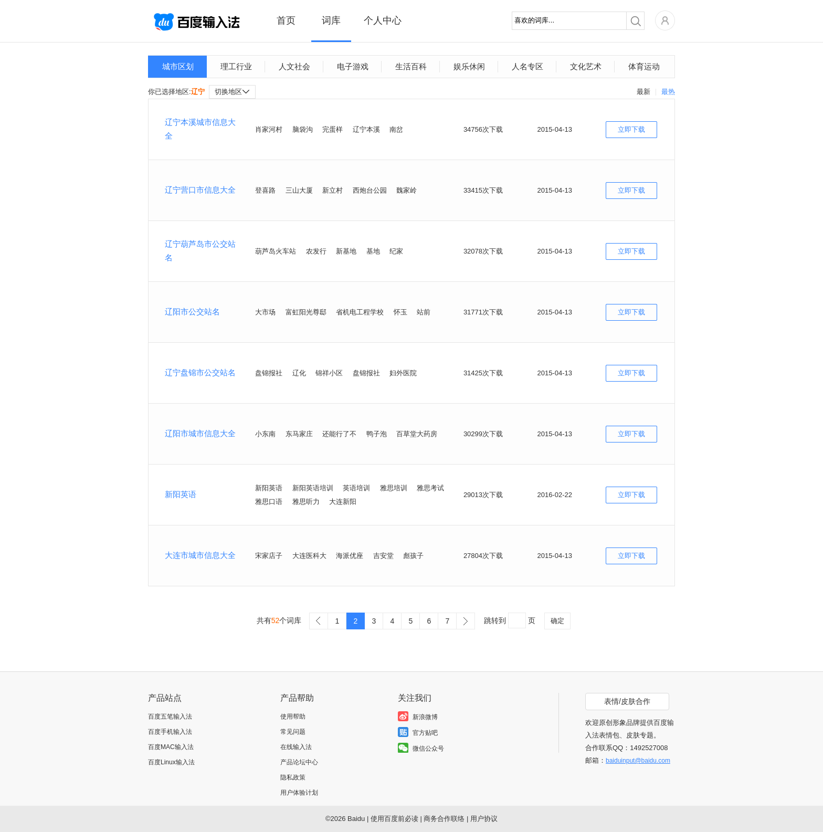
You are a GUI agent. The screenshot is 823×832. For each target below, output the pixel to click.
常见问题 (292, 731)
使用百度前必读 (394, 819)
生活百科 (411, 66)
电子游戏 (352, 66)
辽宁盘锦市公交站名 (200, 372)
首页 (286, 20)
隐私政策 (292, 777)
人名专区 (527, 66)
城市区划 (178, 66)
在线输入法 (296, 747)
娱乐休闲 (469, 66)
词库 (331, 20)
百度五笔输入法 (170, 716)
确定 (557, 621)
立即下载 (631, 129)
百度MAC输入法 (171, 747)
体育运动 (644, 66)
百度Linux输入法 (171, 762)
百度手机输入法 (170, 731)
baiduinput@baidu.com (638, 760)
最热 (668, 92)
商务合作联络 (444, 819)
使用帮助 (292, 716)
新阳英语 (180, 494)
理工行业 (236, 66)
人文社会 (294, 66)
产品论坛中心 (299, 762)
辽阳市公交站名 (192, 311)
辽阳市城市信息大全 (200, 433)
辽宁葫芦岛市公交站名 (200, 250)
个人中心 (383, 20)
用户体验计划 (299, 792)
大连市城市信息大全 (200, 555)
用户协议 (484, 819)
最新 (643, 92)
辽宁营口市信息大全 (200, 189)
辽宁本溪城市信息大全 (200, 129)
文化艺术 (586, 66)
